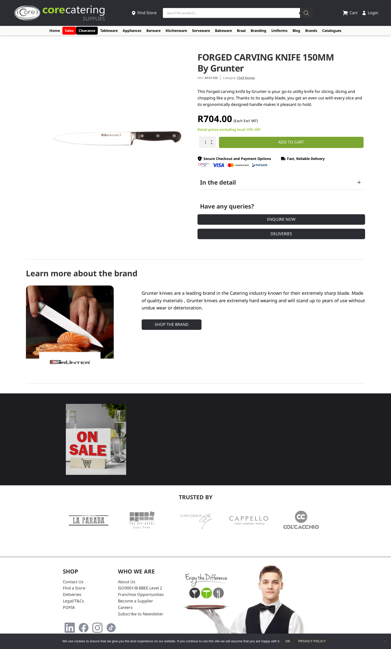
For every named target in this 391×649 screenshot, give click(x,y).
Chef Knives (246, 78)
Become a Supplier (135, 601)
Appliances (132, 30)
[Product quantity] (207, 142)
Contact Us (73, 581)
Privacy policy (312, 641)
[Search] (306, 13)
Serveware (201, 30)
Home (54, 30)
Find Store (144, 12)
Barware (153, 30)
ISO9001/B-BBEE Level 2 (140, 588)
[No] (384, 641)
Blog (296, 30)
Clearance (87, 30)
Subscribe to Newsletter (140, 614)
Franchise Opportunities (141, 594)
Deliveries (281, 233)
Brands (311, 30)
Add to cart (291, 142)
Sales (69, 30)
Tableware (109, 30)
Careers (125, 607)
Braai (241, 30)
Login (370, 12)
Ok (288, 641)
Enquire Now (281, 219)
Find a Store (74, 588)
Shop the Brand (172, 324)
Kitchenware (176, 30)
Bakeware (223, 30)
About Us (126, 581)
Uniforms (279, 30)
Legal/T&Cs (73, 601)
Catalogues (331, 30)
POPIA (69, 607)
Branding (258, 30)
